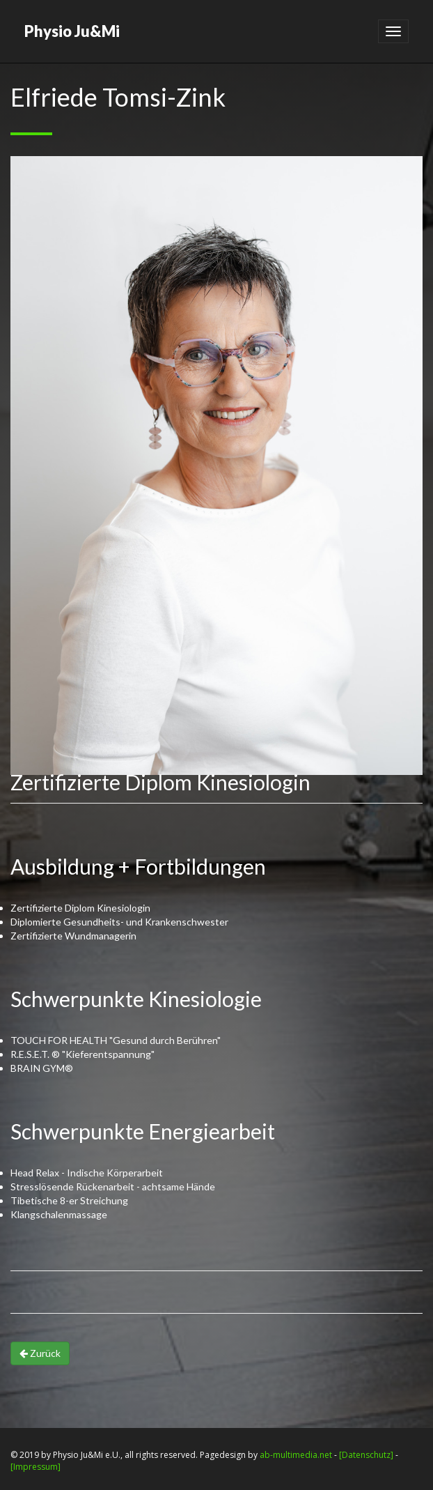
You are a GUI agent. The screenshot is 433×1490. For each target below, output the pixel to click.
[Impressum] (35, 1467)
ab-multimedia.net (296, 1455)
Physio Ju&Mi (72, 31)
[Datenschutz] (366, 1455)
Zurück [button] (40, 1353)
